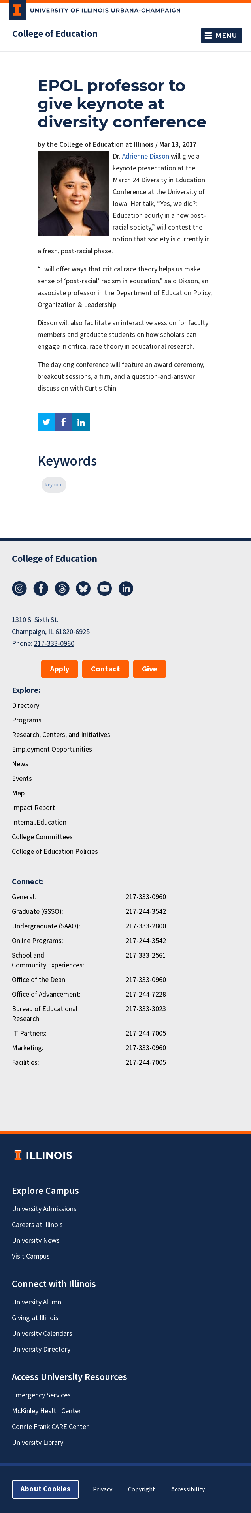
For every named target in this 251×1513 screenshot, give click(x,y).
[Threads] (62, 593)
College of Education (55, 34)
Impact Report (33, 808)
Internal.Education (39, 822)
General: (24, 897)
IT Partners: (29, 1033)
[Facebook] (41, 593)
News (20, 764)
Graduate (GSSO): (37, 911)
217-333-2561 (146, 955)
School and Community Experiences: (48, 960)
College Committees (42, 837)
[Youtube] (105, 593)
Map (18, 793)
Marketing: (27, 1048)
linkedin (81, 422)
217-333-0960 (54, 644)
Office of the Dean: (39, 980)
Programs (27, 720)
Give (149, 669)
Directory (25, 706)
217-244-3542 (146, 911)
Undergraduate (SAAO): (46, 926)
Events (22, 779)
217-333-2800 (146, 926)
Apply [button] (59, 669)
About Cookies (45, 1489)
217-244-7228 (146, 994)
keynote (53, 484)
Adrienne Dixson (145, 156)
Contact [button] (105, 669)
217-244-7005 (146, 1033)
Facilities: (25, 1063)
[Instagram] (19, 593)
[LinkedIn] (126, 593)
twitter (46, 422)
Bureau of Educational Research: (44, 1014)
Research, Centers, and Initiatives (61, 735)
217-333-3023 (146, 1009)
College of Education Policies (55, 852)
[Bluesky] (83, 593)
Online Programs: (37, 941)
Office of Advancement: (46, 994)
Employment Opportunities (52, 749)
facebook (64, 422)
